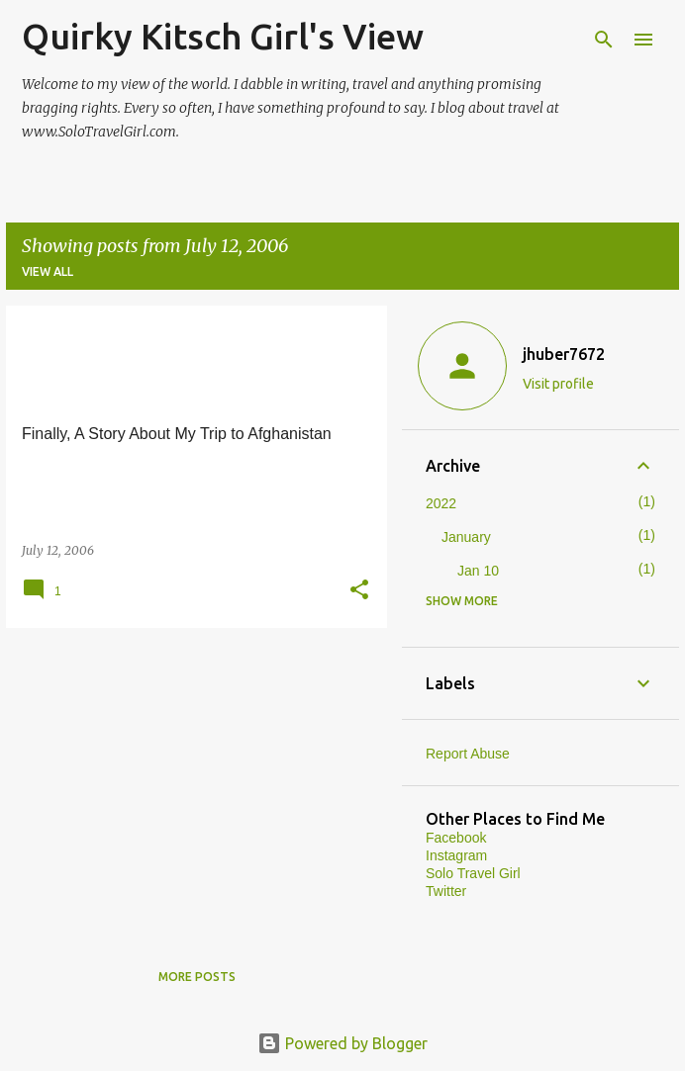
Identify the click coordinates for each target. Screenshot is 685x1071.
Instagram (456, 855)
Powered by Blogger (342, 1043)
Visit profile (558, 384)
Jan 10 (478, 571)
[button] (359, 591)
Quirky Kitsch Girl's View (223, 36)
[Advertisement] (189, 781)
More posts (197, 976)
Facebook (456, 838)
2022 (441, 503)
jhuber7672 (564, 354)
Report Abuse (468, 753)
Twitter (446, 891)
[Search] (604, 39)
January (466, 537)
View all (47, 271)
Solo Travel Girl (473, 873)
